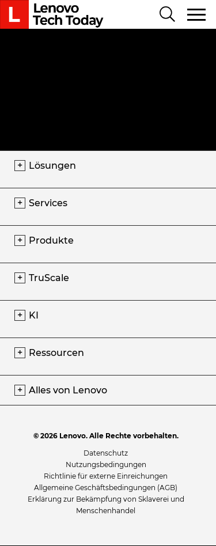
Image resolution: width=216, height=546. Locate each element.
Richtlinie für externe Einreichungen (106, 476)
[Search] (167, 15)
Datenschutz (106, 453)
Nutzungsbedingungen (106, 464)
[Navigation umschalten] (197, 14)
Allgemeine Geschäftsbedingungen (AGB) (105, 487)
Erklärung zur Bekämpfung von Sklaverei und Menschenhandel (106, 505)
